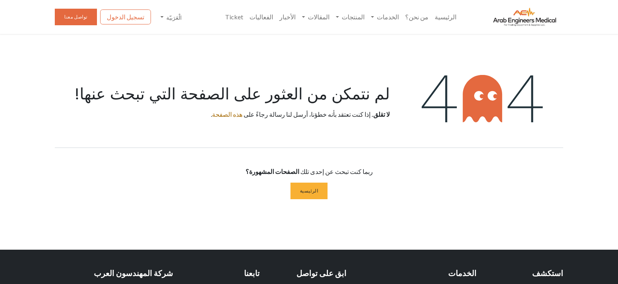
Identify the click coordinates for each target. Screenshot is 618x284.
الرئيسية (309, 191)
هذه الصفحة (227, 114)
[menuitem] (446, 17)
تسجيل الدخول (125, 17)
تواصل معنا (75, 17)
